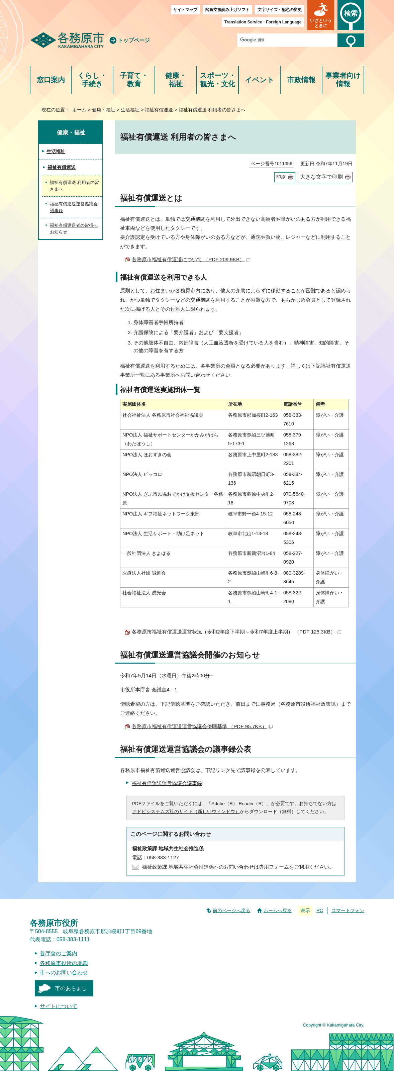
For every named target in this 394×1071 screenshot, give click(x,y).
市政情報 (301, 80)
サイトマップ (185, 9)
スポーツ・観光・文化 (218, 80)
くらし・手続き (92, 80)
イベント (259, 80)
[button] (320, 15)
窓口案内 (51, 80)
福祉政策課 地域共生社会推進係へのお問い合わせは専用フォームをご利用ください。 (238, 867)
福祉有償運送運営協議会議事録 (167, 783)
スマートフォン (347, 910)
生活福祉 (130, 109)
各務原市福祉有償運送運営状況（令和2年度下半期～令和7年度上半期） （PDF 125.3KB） (236, 632)
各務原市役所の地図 (64, 963)
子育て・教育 (134, 80)
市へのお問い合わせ (64, 972)
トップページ (134, 40)
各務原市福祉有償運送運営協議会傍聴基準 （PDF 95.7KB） (202, 726)
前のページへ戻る (231, 910)
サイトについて (58, 1006)
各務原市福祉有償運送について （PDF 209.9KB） (191, 259)
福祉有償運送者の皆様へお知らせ (74, 228)
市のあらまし (71, 988)
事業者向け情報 (343, 80)
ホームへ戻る (278, 910)
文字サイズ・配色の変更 (280, 9)
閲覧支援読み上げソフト (227, 9)
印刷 (281, 177)
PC (319, 910)
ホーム (79, 109)
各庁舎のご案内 (58, 953)
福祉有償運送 (159, 109)
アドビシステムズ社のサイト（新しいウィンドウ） (186, 811)
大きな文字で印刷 (321, 177)
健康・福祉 (175, 80)
